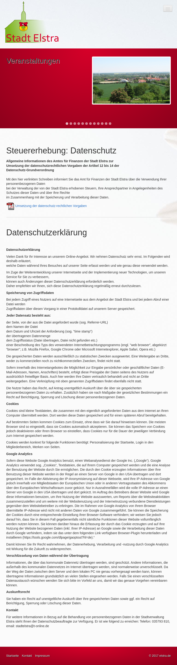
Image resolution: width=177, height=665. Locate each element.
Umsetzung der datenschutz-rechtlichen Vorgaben (51, 206)
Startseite (12, 655)
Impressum (42, 655)
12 (110, 123)
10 (102, 123)
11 (106, 123)
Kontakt (27, 655)
